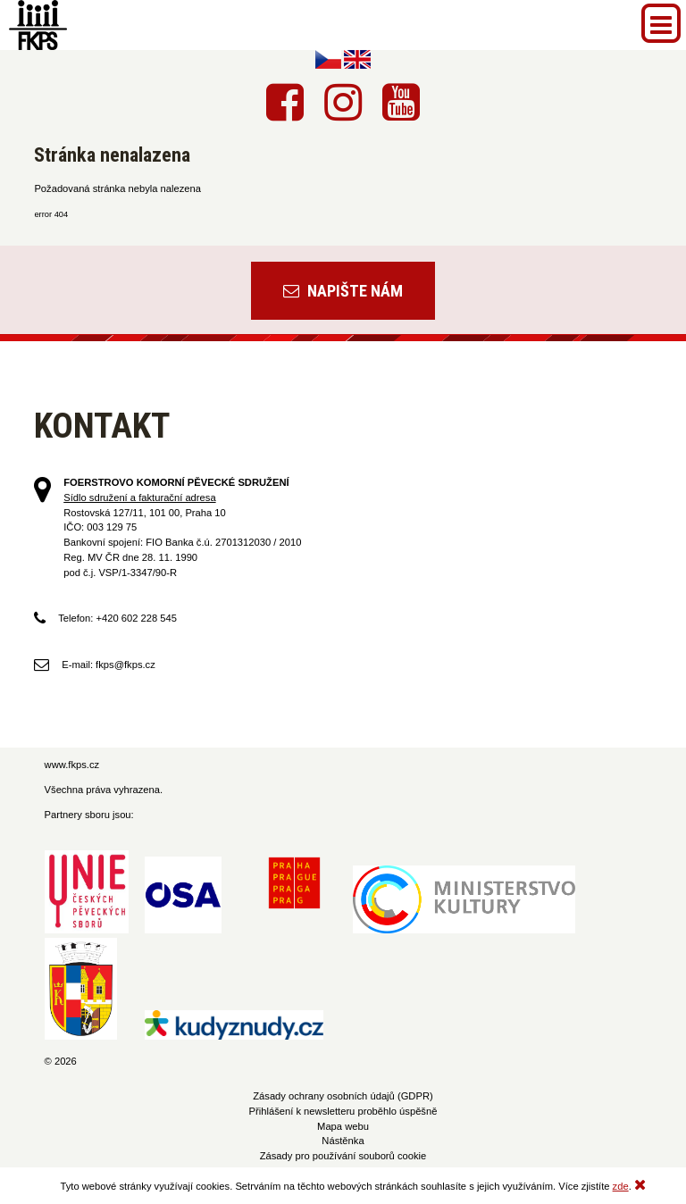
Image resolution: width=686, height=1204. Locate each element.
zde (621, 1186)
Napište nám (343, 290)
